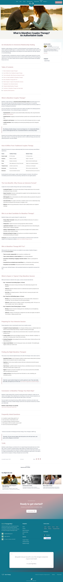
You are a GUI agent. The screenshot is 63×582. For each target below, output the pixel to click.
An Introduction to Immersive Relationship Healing (18, 45)
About (20, 1)
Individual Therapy (26, 541)
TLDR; (4, 443)
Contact (24, 1)
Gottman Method (9, 114)
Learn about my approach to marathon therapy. (30, 381)
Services (44, 1)
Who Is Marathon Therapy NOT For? (10, 79)
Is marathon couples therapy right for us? (11, 418)
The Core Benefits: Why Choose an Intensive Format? (13, 75)
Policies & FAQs (36, 1)
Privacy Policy (59, 574)
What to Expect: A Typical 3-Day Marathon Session (13, 81)
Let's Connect (31, 511)
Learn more (46, 53)
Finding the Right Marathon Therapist (10, 86)
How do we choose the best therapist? (10, 424)
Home (17, 1)
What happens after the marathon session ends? (12, 422)
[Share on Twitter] (36, 459)
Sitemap (53, 574)
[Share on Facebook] (38, 459)
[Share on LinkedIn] (40, 459)
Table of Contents (7, 67)
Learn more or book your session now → (10, 407)
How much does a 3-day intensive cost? (10, 419)
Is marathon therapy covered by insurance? (11, 421)
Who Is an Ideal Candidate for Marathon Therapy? (13, 77)
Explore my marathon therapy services (24, 239)
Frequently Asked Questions (8, 90)
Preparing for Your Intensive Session (10, 84)
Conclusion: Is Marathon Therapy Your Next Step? (13, 88)
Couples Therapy (46, 60)
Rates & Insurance (30, 1)
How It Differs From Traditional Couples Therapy (12, 73)
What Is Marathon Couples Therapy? (10, 70)
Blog (41, 1)
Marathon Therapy (26, 543)
